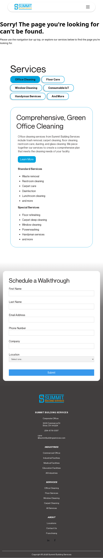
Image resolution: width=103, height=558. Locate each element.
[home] (22, 7)
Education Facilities (52, 468)
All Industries (51, 473)
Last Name (15, 301)
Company (14, 341)
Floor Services (51, 493)
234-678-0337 (51, 430)
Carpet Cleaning (51, 503)
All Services (51, 508)
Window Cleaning (51, 498)
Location (14, 354)
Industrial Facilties (51, 458)
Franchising (51, 533)
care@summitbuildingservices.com (51, 436)
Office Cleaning (51, 488)
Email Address (17, 315)
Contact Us (51, 528)
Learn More (27, 159)
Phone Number (17, 328)
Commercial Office (51, 453)
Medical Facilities (52, 463)
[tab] (25, 79)
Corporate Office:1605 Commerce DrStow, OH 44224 (51, 422)
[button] (87, 6)
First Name (15, 288)
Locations (51, 523)
